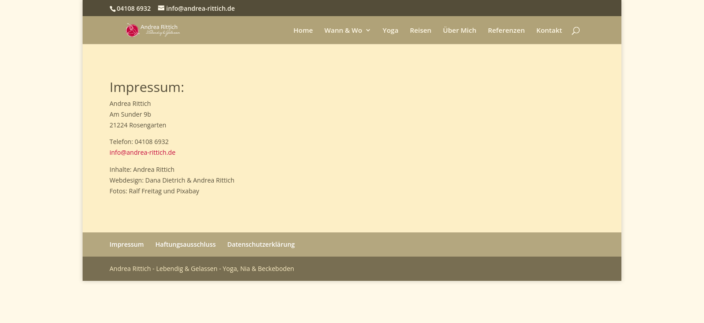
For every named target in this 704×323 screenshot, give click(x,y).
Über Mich (459, 31)
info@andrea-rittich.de (143, 152)
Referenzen (506, 31)
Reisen (420, 31)
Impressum (127, 244)
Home (302, 31)
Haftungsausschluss (185, 244)
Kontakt (549, 31)
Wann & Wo (343, 31)
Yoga (390, 31)
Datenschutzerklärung (261, 244)
